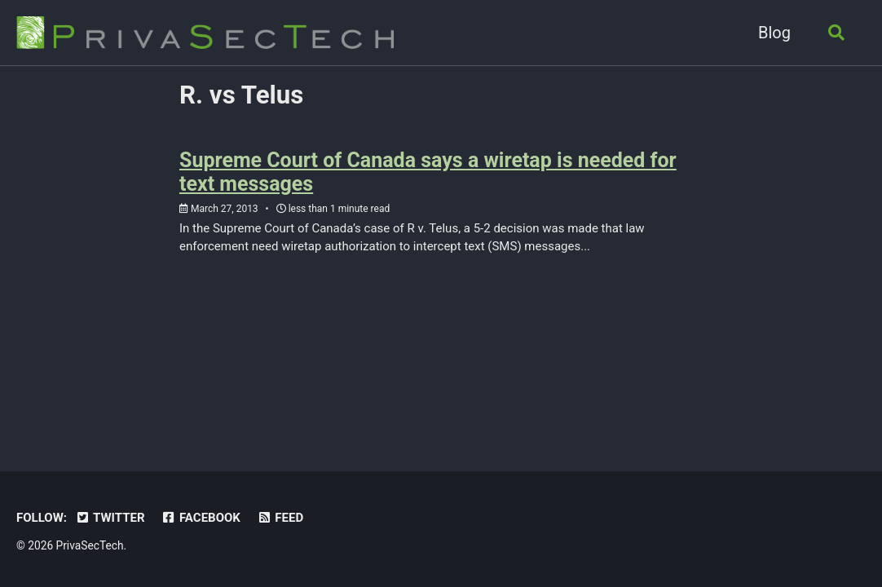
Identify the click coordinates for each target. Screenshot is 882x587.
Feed (280, 517)
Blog (774, 32)
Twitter (110, 517)
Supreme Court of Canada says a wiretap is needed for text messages (428, 172)
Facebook (200, 517)
